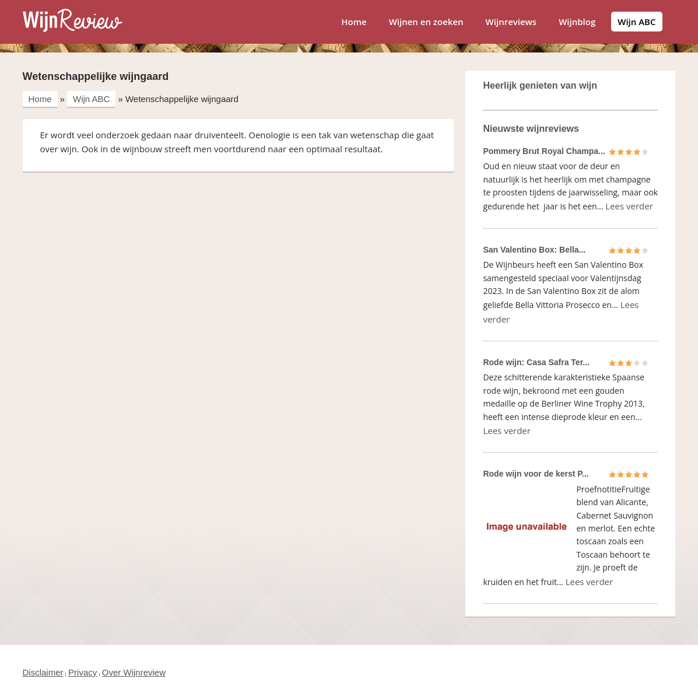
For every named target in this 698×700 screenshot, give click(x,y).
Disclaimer (43, 672)
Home (353, 21)
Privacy (82, 672)
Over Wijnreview (134, 672)
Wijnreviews (511, 21)
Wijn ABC (636, 21)
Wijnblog (577, 21)
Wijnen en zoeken (426, 21)
